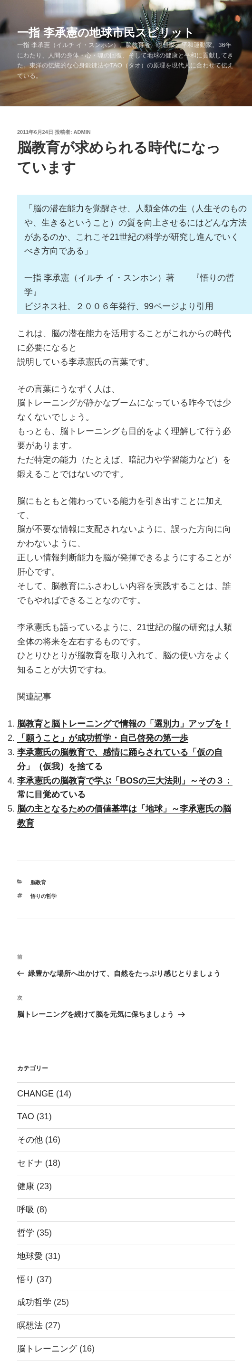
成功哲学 (34, 1302)
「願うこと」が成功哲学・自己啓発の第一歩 (102, 738)
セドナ (30, 1163)
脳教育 (38, 882)
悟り (25, 1279)
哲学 (25, 1233)
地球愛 (30, 1256)
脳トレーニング (47, 1348)
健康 (25, 1186)
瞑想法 (30, 1325)
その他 (30, 1139)
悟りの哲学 (43, 896)
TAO (25, 1116)
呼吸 (25, 1209)
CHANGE (35, 1093)
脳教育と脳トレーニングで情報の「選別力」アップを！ (124, 723)
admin (82, 132)
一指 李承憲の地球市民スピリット (105, 32)
